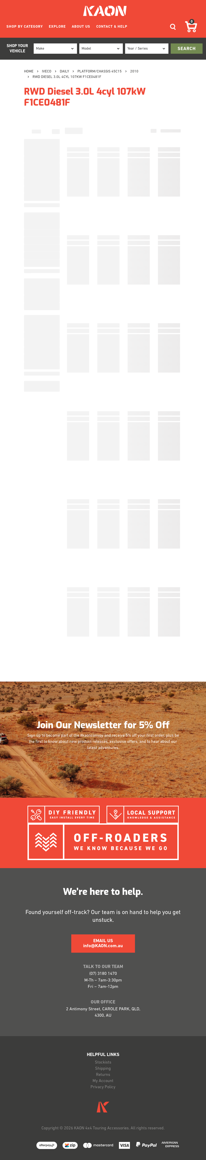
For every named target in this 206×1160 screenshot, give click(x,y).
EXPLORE (57, 27)
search (187, 49)
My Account (103, 1081)
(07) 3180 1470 (103, 974)
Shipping (103, 1069)
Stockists (103, 1062)
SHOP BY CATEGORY (24, 27)
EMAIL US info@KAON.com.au (103, 943)
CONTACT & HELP (111, 27)
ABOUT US (81, 27)
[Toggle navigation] (173, 27)
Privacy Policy (103, 1087)
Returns (103, 1075)
